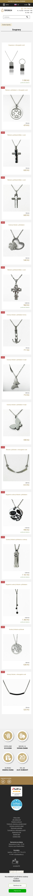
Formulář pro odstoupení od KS (17, 830)
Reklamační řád (16, 832)
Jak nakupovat (16, 820)
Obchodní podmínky (16, 828)
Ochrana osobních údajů (16, 826)
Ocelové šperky (6, 24)
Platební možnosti (16, 822)
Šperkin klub (16, 834)
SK (16, 5)
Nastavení (16, 881)
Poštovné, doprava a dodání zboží (16, 824)
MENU (6, 5)
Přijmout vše (17, 890)
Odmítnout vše (17, 885)
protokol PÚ (16, 866)
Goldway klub (16, 836)
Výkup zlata (16, 817)
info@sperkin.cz (19, 854)
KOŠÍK (27, 5)
